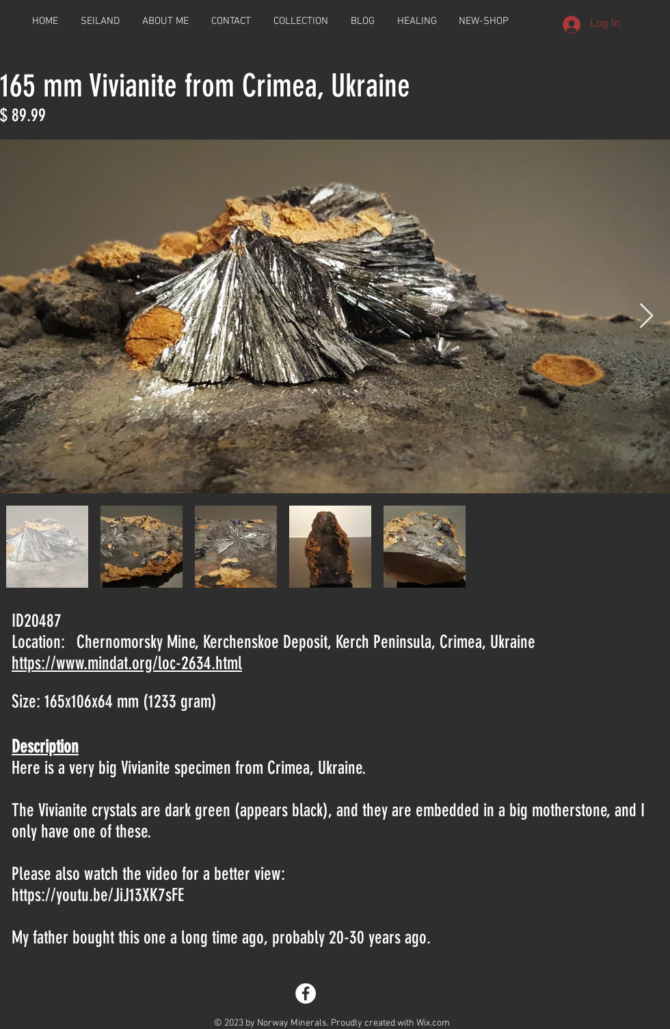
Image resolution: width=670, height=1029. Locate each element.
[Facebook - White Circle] (305, 993)
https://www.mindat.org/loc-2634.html (127, 663)
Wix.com (433, 1023)
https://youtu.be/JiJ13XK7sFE (98, 895)
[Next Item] (646, 316)
